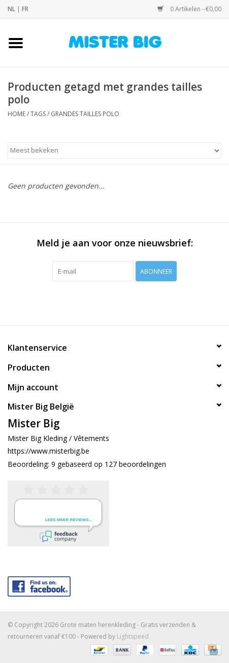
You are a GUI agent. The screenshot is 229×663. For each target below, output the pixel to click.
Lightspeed (133, 636)
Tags (38, 113)
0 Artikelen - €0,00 (189, 9)
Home (16, 113)
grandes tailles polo (85, 113)
